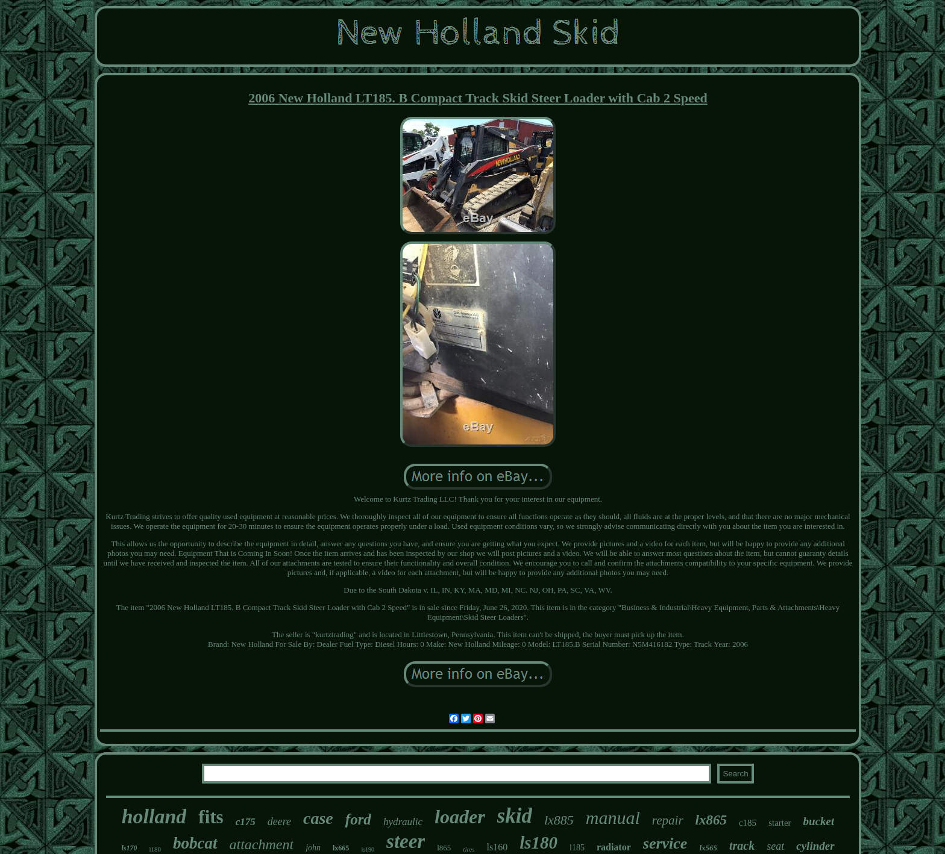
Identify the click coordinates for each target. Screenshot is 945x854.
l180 (155, 849)
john (313, 847)
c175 (246, 822)
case (318, 818)
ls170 (129, 848)
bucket (819, 821)
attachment (262, 844)
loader (460, 817)
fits (210, 817)
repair (667, 820)
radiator (614, 847)
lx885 (559, 820)
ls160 (496, 847)
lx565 (708, 847)
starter (779, 823)
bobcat (195, 843)
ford (358, 819)
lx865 (711, 820)
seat (775, 846)
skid (514, 816)
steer (405, 841)
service (665, 843)
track (742, 845)
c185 (747, 823)
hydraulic (402, 822)
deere (279, 821)
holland (154, 816)
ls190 (367, 849)
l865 (444, 847)
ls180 (538, 842)
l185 (577, 847)
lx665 (341, 848)
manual (613, 818)
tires (468, 849)
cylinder (815, 846)
